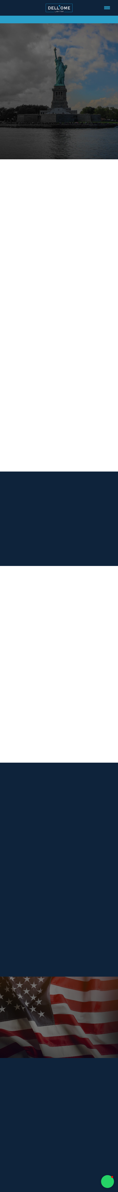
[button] (107, 1181)
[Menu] (107, 8)
